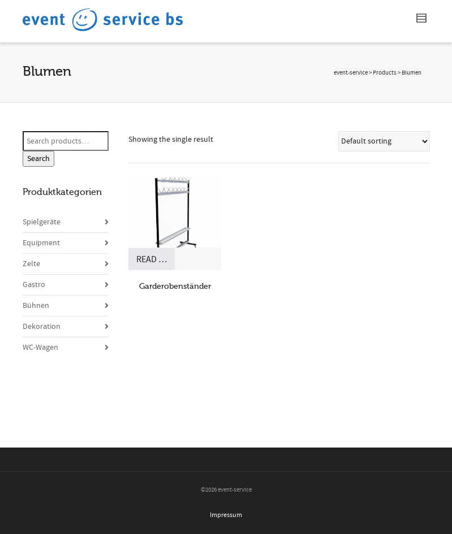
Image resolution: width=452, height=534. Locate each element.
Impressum (226, 515)
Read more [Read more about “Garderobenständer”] (155, 259)
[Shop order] (384, 141)
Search (38, 159)
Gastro (34, 285)
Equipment (41, 243)
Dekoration (42, 327)
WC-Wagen (40, 347)
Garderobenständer (175, 286)
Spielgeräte (42, 222)
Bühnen (36, 306)
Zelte (31, 264)
